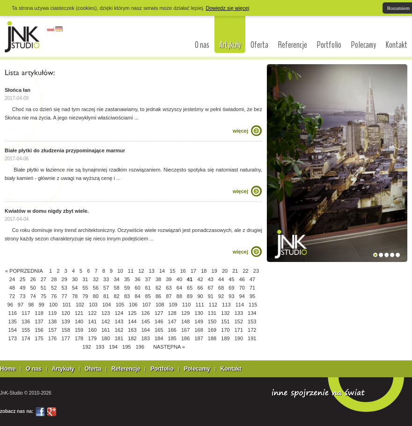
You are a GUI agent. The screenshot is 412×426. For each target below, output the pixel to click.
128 (172, 313)
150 (212, 321)
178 (79, 338)
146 (158, 321)
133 (239, 313)
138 (52, 321)
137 (39, 321)
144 (132, 321)
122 (92, 313)
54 (75, 288)
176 (52, 338)
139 (65, 321)
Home (7, 369)
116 (12, 313)
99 (41, 304)
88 (179, 296)
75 (43, 296)
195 (126, 347)
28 (54, 279)
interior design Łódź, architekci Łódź (22, 36)
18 (203, 271)
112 (213, 304)
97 (20, 304)
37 (148, 279)
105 (120, 304)
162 (119, 330)
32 (95, 279)
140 (79, 321)
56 (95, 288)
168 (198, 330)
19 (214, 271)
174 (26, 338)
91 (210, 296)
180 (105, 338)
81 (106, 296)
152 (239, 321)
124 (119, 313)
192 (86, 347)
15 (172, 271)
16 (183, 271)
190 (239, 338)
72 (12, 296)
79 (85, 296)
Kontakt (396, 45)
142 (105, 321)
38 (158, 279)
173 (12, 338)
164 (145, 330)
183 (145, 338)
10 (120, 271)
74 (33, 296)
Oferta (259, 45)
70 (242, 288)
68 (221, 288)
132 (225, 313)
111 (199, 304)
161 (105, 330)
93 (231, 296)
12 (141, 271)
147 (172, 321)
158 (65, 330)
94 (242, 296)
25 (22, 279)
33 (106, 279)
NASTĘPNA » (169, 347)
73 (22, 296)
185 (172, 338)
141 (92, 321)
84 (137, 296)
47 (252, 279)
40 (179, 279)
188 (212, 338)
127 (158, 313)
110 (186, 304)
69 (231, 288)
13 (151, 271)
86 (158, 296)
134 (252, 313)
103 (93, 304)
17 (193, 271)
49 (22, 288)
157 (52, 330)
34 (116, 279)
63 (168, 288)
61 (148, 288)
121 (79, 313)
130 (198, 313)
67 (210, 288)
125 (132, 313)
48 (12, 288)
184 (158, 338)
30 (75, 279)
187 (198, 338)
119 (52, 313)
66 (200, 288)
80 (95, 296)
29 (64, 279)
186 (185, 338)
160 (92, 330)
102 (80, 304)
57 (106, 288)
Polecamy (363, 45)
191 (252, 338)
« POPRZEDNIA (24, 271)
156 (39, 330)
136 (26, 321)
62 (158, 288)
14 (162, 271)
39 (168, 279)
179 (92, 338)
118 (39, 313)
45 (231, 279)
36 (137, 279)
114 (239, 304)
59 (127, 288)
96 (10, 304)
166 (172, 330)
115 (253, 304)
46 (242, 279)
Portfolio (329, 45)
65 (189, 288)
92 (221, 296)
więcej (240, 131)
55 (85, 288)
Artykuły (230, 44)
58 (116, 288)
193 (100, 347)
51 (43, 288)
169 (212, 330)
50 (33, 288)
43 (210, 279)
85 (148, 296)
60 (137, 288)
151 (225, 321)
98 (31, 304)
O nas (202, 45)
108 (159, 304)
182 (132, 338)
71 (252, 288)
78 (75, 296)
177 (65, 338)
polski (50, 28)
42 (200, 279)
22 (246, 271)
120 (65, 313)
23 (256, 271)
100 (53, 304)
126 (145, 313)
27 (43, 279)
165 (158, 330)
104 (106, 304)
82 (116, 296)
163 (132, 330)
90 (200, 296)
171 (239, 330)
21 (235, 271)
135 (12, 321)
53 (64, 288)
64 (179, 288)
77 (64, 296)
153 (252, 321)
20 (225, 271)
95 (252, 296)
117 (26, 313)
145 (145, 321)
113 (226, 304)
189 (225, 338)
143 (119, 321)
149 (198, 321)
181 (119, 338)
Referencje (292, 45)
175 (39, 338)
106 (133, 304)
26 (33, 279)
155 (26, 330)
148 (185, 321)
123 (105, 313)
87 (168, 296)
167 (185, 330)
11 (130, 271)
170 (225, 330)
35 (127, 279)
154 (12, 330)
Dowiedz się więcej (227, 8)
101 (66, 304)
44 (221, 279)
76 (54, 296)
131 (212, 313)
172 (252, 330)
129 (185, 313)
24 (12, 279)
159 (79, 330)
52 (54, 288)
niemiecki (59, 28)
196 (140, 347)
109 (173, 304)
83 (127, 296)
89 (189, 296)
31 (85, 279)
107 (146, 304)
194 (113, 347)
